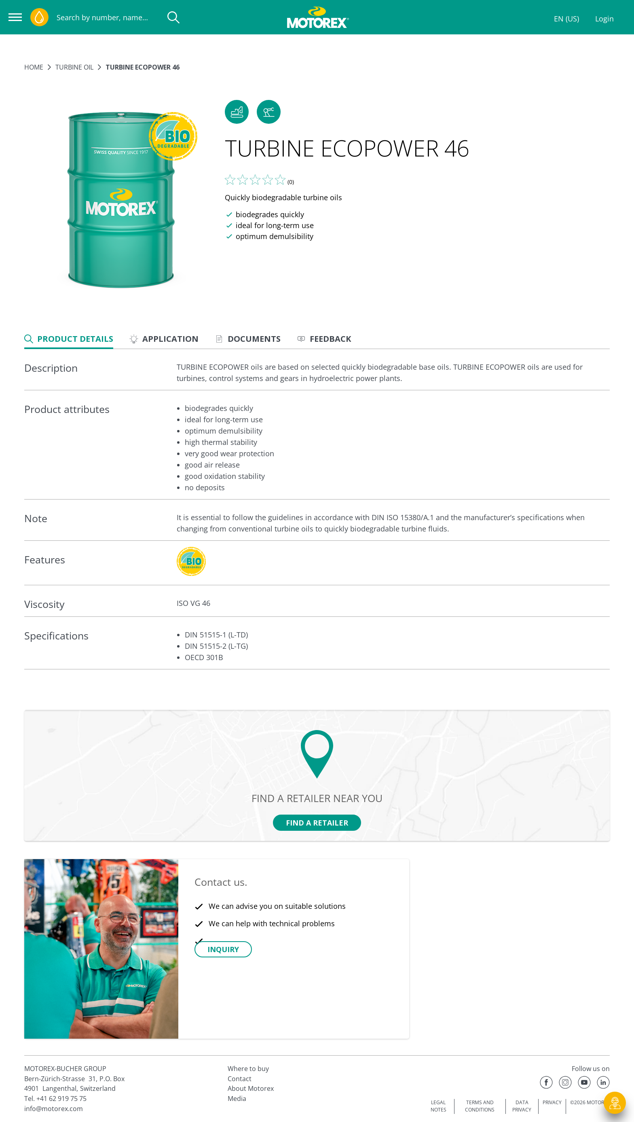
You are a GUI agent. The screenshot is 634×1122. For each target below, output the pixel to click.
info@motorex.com (53, 1108)
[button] (237, 112)
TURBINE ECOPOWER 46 (143, 67)
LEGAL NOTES (438, 1106)
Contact (239, 1078)
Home (33, 67)
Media (237, 1098)
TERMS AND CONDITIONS (480, 1106)
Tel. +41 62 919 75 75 (55, 1098)
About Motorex (251, 1088)
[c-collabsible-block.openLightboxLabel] (191, 561)
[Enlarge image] (120, 201)
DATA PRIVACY (521, 1106)
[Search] (173, 17)
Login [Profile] (604, 18)
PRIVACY (552, 1102)
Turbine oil (74, 67)
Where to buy (248, 1068)
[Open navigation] (15, 17)
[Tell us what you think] (255, 179)
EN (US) (566, 18)
